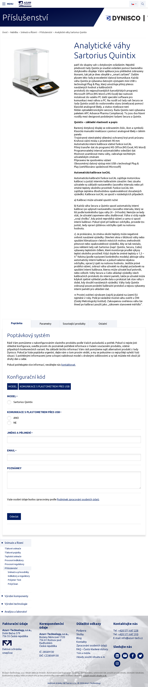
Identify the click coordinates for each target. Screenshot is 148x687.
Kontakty (81, 641)
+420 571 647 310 (128, 634)
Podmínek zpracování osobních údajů (78, 499)
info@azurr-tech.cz (132, 638)
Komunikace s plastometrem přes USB (33, 412)
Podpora (81, 630)
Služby (80, 634)
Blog (79, 638)
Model (11, 396)
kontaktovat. (68, 364)
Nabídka (14, 32)
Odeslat (14, 516)
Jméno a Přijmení (19, 432)
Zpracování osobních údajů (91, 645)
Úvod (4, 32)
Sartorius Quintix (23, 402)
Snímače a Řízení (29, 32)
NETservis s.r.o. (70, 683)
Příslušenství (45, 32)
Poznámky (14, 468)
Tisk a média (83, 653)
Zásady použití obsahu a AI (90, 657)
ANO (16, 417)
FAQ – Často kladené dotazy (92, 649)
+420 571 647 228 (128, 630)
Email (11, 450)
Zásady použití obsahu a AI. (95, 676)
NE (15, 422)
